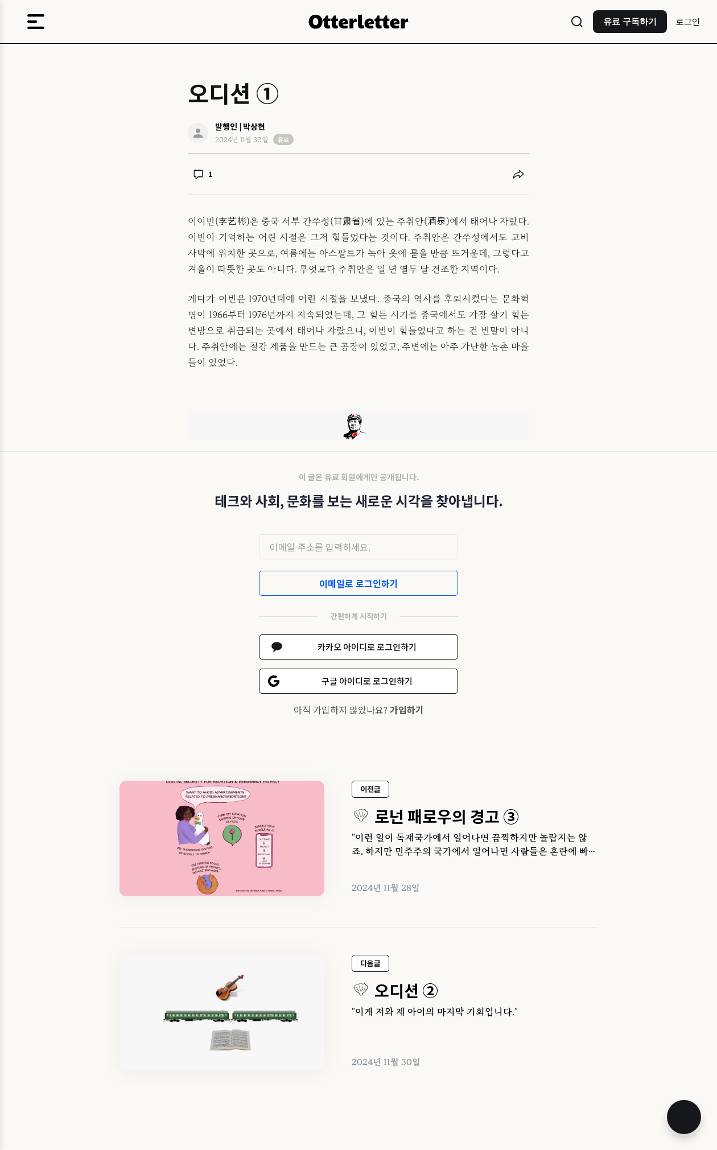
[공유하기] (518, 174)
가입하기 (407, 709)
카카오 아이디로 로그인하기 (367, 647)
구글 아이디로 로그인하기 (367, 681)
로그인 (688, 21)
